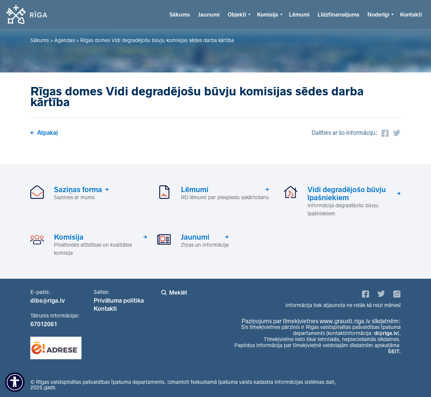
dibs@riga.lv (47, 300)
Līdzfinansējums (338, 14)
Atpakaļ (47, 132)
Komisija (267, 14)
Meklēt (178, 292)
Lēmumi (299, 14)
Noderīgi (378, 14)
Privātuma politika (119, 300)
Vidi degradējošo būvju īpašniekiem (346, 193)
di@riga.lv (386, 333)
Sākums (179, 14)
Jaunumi (209, 14)
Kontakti (411, 14)
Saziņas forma (78, 189)
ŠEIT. (394, 351)
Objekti (237, 14)
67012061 (43, 324)
